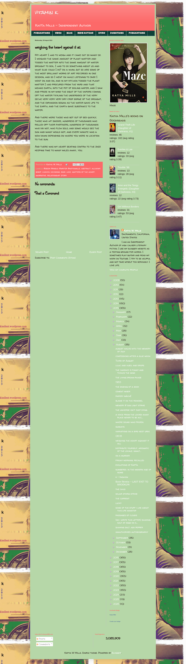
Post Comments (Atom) (63, 257)
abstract (86, 168)
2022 (116, 585)
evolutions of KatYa (127, 464)
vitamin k (46, 12)
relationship (53, 175)
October (121, 542)
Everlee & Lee (125, 149)
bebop (38, 171)
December (122, 551)
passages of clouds (126, 515)
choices (46, 171)
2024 (116, 594)
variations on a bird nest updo (133, 431)
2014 (116, 303)
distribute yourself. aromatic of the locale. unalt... (132, 449)
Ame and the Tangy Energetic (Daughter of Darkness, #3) (128, 188)
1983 (118, 382)
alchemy (96, 168)
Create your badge (115, 621)
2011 (116, 289)
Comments (43, 644)
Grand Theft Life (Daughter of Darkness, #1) (126, 128)
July (118, 339)
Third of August (125, 360)
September (122, 537)
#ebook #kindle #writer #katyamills (62, 168)
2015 (116, 308)
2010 (116, 284)
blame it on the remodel (129, 400)
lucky (118, 503)
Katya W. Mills (132, 230)
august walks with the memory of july (133, 350)
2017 (116, 562)
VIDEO (58, 33)
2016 (116, 557)
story (64, 175)
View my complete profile (124, 269)
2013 (116, 298)
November (122, 547)
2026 (116, 603)
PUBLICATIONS (42, 33)
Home (101, 33)
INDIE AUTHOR (85, 33)
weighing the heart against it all (132, 442)
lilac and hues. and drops (130, 365)
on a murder (123, 455)
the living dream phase (128, 377)
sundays (120, 426)
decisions (55, 171)
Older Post (95, 252)
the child (121, 489)
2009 (116, 280)
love (69, 171)
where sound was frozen (130, 422)
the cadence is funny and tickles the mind (130, 371)
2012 (116, 294)
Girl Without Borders (128, 206)
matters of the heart (83, 171)
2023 (116, 590)
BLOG (69, 33)
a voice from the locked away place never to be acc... (132, 416)
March (120, 321)
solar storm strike (126, 493)
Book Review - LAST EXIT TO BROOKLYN (132, 483)
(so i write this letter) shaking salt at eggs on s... (133, 521)
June (119, 335)
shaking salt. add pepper (129, 527)
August (120, 344)
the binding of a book (127, 386)
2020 (116, 576)
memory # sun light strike (130, 405)
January (121, 312)
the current (122, 498)
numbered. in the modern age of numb (133, 471)
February (122, 316)
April (119, 326)
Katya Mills (113, 614)
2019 (116, 571)
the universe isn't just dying (131, 410)
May (119, 330)
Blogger (116, 652)
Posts (41, 638)
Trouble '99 (123, 167)
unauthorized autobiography (132, 532)
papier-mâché (123, 396)
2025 (116, 599)
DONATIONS (117, 33)
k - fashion (122, 477)
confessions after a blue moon (133, 356)
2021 (116, 580)
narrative (41, 175)
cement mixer (123, 391)
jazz (63, 171)
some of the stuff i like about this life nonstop (132, 509)
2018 (116, 566)
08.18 (119, 436)
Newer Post (42, 252)
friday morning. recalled (130, 460)
